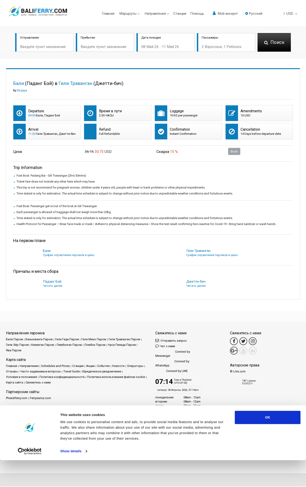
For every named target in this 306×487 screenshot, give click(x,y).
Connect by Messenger (172, 354)
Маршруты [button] (127, 13)
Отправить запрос (171, 341)
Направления (29, 366)
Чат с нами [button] (165, 346)
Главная (108, 13)
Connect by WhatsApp (172, 364)
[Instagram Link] (253, 342)
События (103, 366)
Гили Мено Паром (93, 339)
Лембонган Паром (69, 345)
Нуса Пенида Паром (122, 345)
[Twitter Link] (243, 342)
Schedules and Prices (55, 366)
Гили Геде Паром (67, 339)
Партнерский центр (19, 414)
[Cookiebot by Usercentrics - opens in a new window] (30, 478)
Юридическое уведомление (101, 372)
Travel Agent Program (77, 414)
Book (234, 151)
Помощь (197, 13)
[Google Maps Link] (234, 351)
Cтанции (179, 13)
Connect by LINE (171, 372)
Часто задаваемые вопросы (40, 372)
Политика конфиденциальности (62, 377)
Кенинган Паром (42, 345)
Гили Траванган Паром (124, 339)
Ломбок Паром (94, 345)
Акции (90, 366)
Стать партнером (48, 414)
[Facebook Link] (234, 342)
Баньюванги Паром (39, 339)
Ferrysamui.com (40, 398)
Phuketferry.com (16, 398)
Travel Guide (71, 372)
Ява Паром (13, 350)
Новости (118, 366)
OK (267, 444)
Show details (71, 478)
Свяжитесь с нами (38, 383)
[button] (271, 13)
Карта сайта (14, 383)
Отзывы (12, 372)
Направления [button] (155, 13)
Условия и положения (21, 377)
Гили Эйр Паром (17, 345)
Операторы (135, 366)
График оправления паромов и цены (68, 255)
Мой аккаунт (225, 13)
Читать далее (52, 286)
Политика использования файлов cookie (116, 377)
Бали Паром (14, 339)
